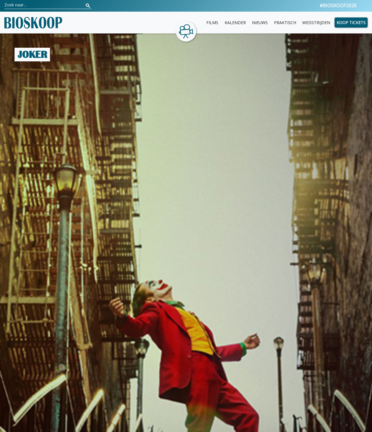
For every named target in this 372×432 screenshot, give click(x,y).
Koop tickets (351, 22)
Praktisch (285, 22)
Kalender (235, 22)
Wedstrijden (316, 22)
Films (212, 22)
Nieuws (260, 22)
